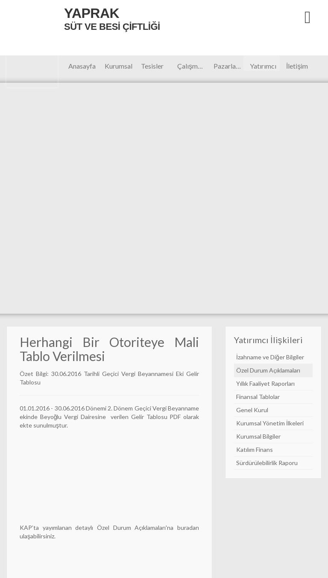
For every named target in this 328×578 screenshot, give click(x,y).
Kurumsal (118, 66)
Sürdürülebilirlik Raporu (267, 462)
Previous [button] (31, 198)
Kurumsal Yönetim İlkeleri (270, 423)
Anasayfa (82, 66)
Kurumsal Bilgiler (258, 436)
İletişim (297, 66)
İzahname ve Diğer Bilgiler (270, 357)
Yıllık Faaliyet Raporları (265, 383)
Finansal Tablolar (258, 396)
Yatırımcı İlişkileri (263, 66)
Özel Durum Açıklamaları (131, 527)
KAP (26, 527)
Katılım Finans (254, 449)
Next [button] (297, 198)
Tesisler (152, 66)
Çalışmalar (192, 66)
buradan (188, 527)
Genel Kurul (252, 409)
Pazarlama (228, 66)
